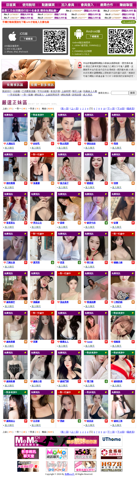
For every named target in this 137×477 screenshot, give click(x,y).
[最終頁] (130, 108)
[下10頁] (120, 108)
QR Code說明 (128, 22)
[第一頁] (65, 108)
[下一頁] (111, 108)
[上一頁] (74, 108)
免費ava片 (70, 474)
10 (104, 108)
